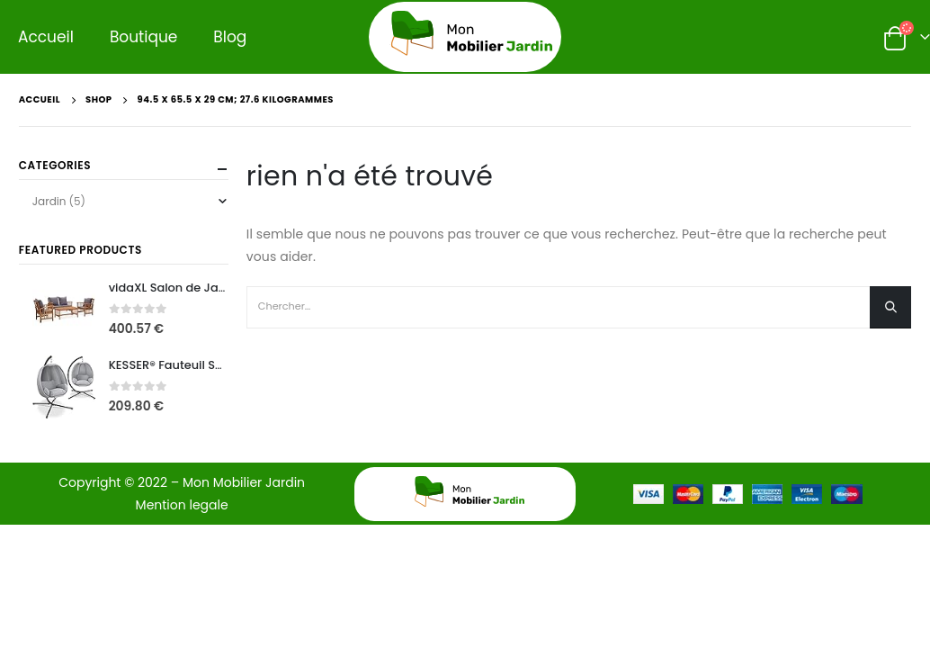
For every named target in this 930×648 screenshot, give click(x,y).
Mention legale (182, 505)
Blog (229, 37)
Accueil (46, 37)
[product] (63, 309)
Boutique (143, 37)
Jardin (49, 201)
